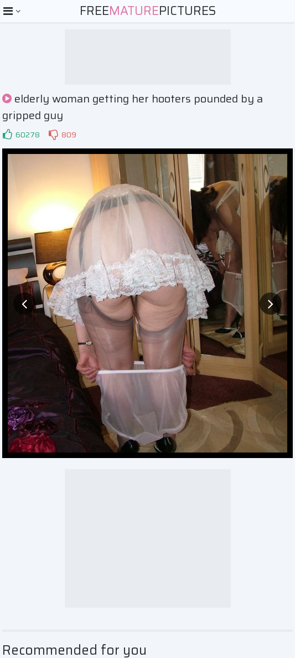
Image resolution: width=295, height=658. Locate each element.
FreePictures (148, 10)
